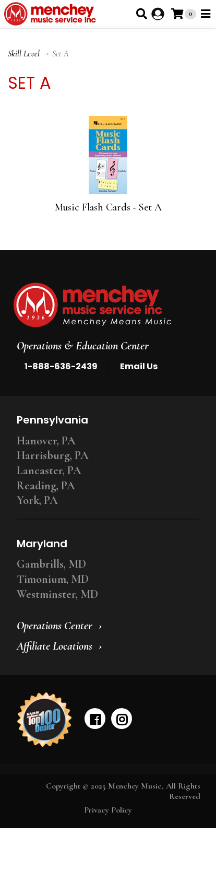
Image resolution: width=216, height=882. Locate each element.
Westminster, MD (57, 594)
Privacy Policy (108, 810)
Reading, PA (46, 485)
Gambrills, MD (51, 564)
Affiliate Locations (54, 646)
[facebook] (95, 718)
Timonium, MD (53, 579)
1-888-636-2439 (61, 366)
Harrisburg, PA (53, 455)
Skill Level (24, 54)
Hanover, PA (46, 441)
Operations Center (54, 625)
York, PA (37, 500)
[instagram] (121, 718)
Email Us (139, 366)
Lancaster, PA (49, 470)
